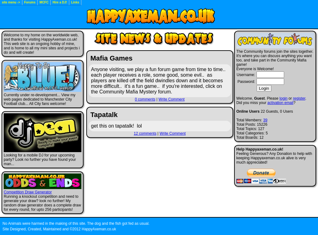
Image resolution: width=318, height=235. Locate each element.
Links (75, 2)
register (299, 98)
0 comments (145, 99)
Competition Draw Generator (28, 192)
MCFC (43, 2)
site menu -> (11, 2)
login (283, 98)
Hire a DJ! (59, 2)
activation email (280, 103)
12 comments (145, 133)
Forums (30, 2)
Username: (246, 75)
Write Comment (171, 99)
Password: (246, 81)
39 (265, 120)
